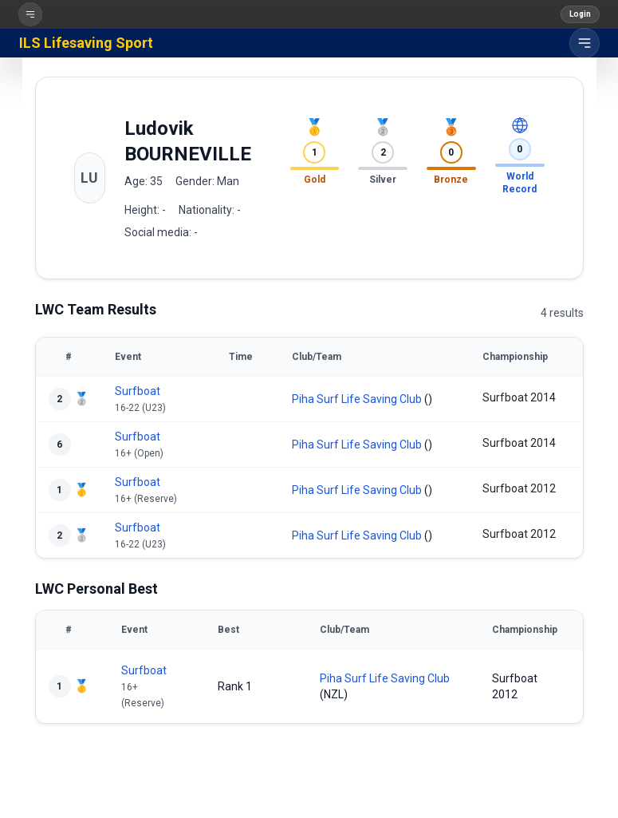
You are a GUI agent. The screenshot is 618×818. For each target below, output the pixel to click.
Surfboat (137, 391)
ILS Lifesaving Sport (86, 42)
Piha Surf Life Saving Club (357, 399)
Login (580, 14)
